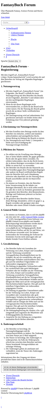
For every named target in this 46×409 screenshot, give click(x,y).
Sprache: (4, 61)
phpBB (13, 388)
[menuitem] (21, 33)
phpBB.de (28, 393)
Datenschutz (11, 378)
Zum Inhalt (5, 17)
